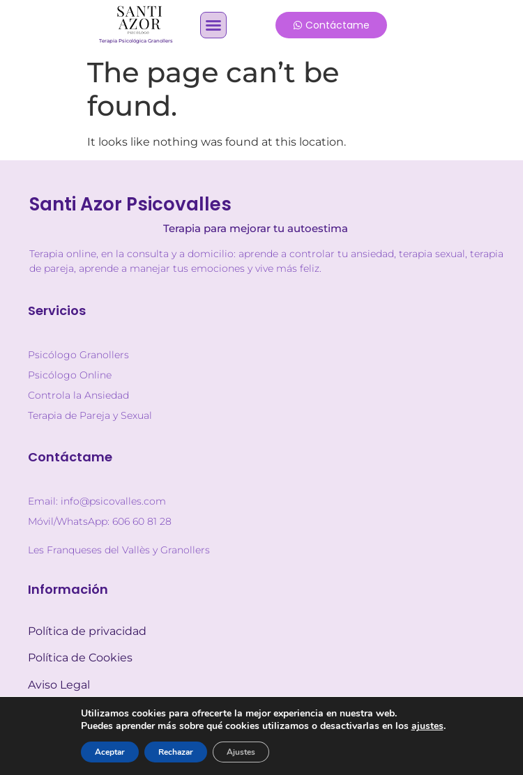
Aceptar (110, 752)
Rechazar (175, 752)
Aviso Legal (59, 684)
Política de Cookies (80, 657)
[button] (213, 25)
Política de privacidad (87, 631)
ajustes (427, 726)
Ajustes (241, 752)
